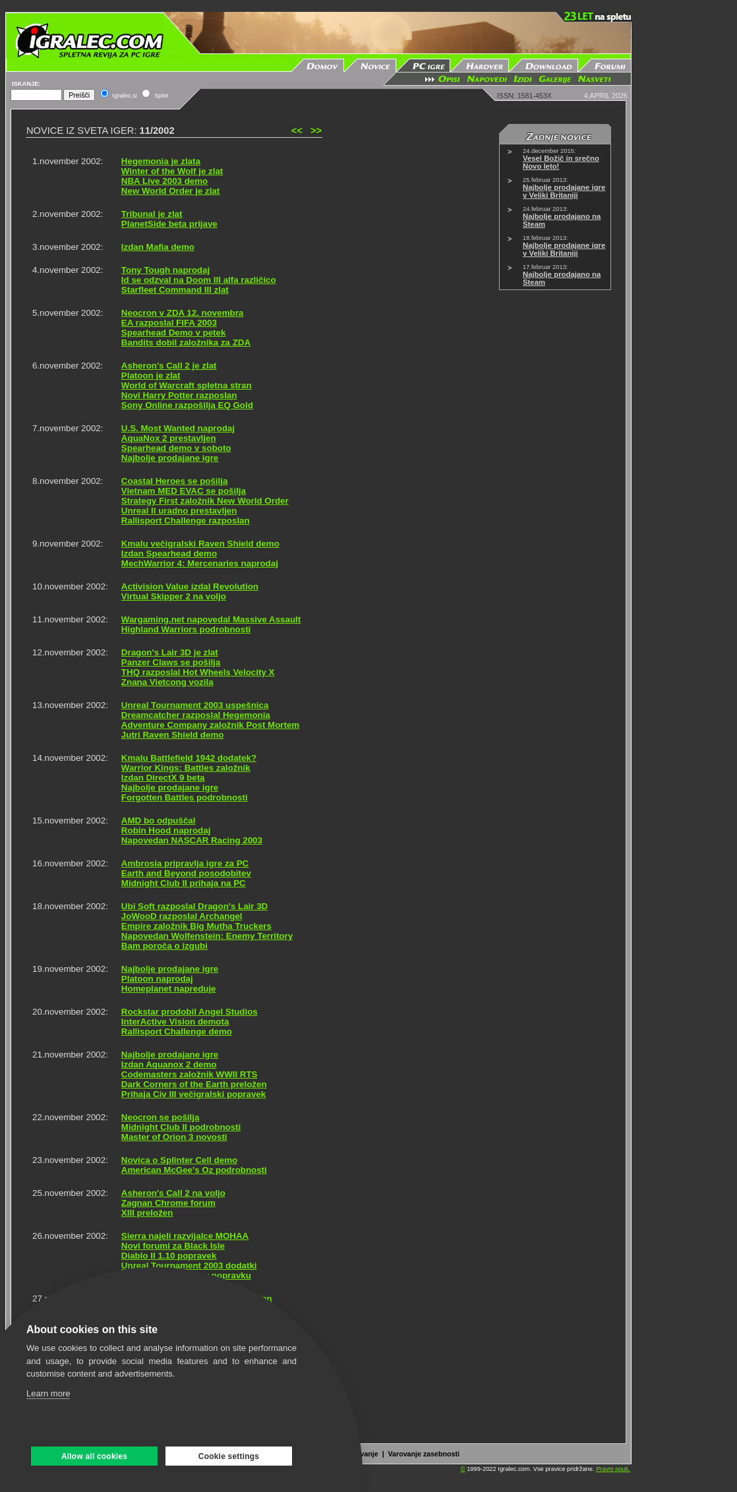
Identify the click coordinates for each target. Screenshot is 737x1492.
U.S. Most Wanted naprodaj (178, 428)
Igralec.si (124, 95)
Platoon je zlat (151, 375)
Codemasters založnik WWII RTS (189, 1074)
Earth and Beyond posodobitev (186, 873)
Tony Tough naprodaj (165, 270)
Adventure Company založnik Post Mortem (210, 725)
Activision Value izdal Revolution (189, 586)
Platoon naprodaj (157, 979)
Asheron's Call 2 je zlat (169, 366)
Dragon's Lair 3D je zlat (169, 652)
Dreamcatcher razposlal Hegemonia (195, 715)
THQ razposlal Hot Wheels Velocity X (198, 672)
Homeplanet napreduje (168, 989)
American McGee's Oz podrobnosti (194, 1170)
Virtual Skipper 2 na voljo (173, 596)
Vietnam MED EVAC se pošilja (183, 491)
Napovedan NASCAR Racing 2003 (191, 840)
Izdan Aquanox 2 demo (169, 1064)
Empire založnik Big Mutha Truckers (196, 926)
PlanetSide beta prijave (169, 224)
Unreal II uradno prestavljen (179, 511)
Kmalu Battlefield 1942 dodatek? (188, 758)
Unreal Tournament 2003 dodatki (189, 1265)
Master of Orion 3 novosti (174, 1137)
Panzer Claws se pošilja (170, 662)
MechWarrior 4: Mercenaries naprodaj (199, 563)
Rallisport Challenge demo (176, 1031)
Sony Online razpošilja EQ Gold (187, 405)
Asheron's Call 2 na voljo (173, 1193)
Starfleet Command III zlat (175, 290)
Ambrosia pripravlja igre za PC (185, 863)
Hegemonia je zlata (160, 161)
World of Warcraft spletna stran (186, 385)
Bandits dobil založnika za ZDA (186, 342)
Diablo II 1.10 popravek (168, 1256)
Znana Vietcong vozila (167, 682)
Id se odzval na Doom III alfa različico (198, 280)
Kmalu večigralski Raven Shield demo (200, 544)
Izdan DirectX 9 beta (163, 778)
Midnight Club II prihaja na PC (183, 883)
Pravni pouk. (613, 1469)
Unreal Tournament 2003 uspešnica (194, 705)
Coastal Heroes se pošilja (174, 481)
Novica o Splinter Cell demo (179, 1160)
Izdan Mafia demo (157, 247)
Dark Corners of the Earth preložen (194, 1084)
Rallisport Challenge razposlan (185, 520)
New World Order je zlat (170, 191)
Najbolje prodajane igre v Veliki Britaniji (564, 191)
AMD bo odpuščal (158, 820)
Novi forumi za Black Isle (173, 1246)
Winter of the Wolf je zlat (172, 171)
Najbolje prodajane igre (169, 458)
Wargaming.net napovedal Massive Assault (211, 619)
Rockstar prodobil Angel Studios (189, 1012)
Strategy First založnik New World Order (205, 501)
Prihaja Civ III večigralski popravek (193, 1094)
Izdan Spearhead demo (169, 553)
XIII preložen (147, 1213)
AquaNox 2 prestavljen (168, 438)
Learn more (48, 1393)
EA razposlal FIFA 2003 (169, 323)
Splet (161, 95)
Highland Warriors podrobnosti (186, 629)
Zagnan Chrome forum (168, 1203)
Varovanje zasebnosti (423, 1454)
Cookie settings (228, 1456)
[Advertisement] (684, 209)
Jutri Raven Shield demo (172, 735)
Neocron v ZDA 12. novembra (182, 313)
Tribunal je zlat (152, 214)
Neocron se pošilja (160, 1117)
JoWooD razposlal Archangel (182, 916)
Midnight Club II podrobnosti (181, 1127)
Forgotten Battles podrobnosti (184, 797)
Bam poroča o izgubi (164, 946)
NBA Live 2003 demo (164, 181)
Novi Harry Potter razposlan (179, 395)
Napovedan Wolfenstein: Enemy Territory (207, 936)
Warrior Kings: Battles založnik (186, 768)
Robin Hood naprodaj (166, 830)
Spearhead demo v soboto (176, 448)
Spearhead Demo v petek (173, 333)
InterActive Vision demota (175, 1022)
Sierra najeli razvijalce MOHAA (185, 1236)
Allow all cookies (94, 1456)
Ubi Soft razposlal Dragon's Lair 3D (194, 906)
